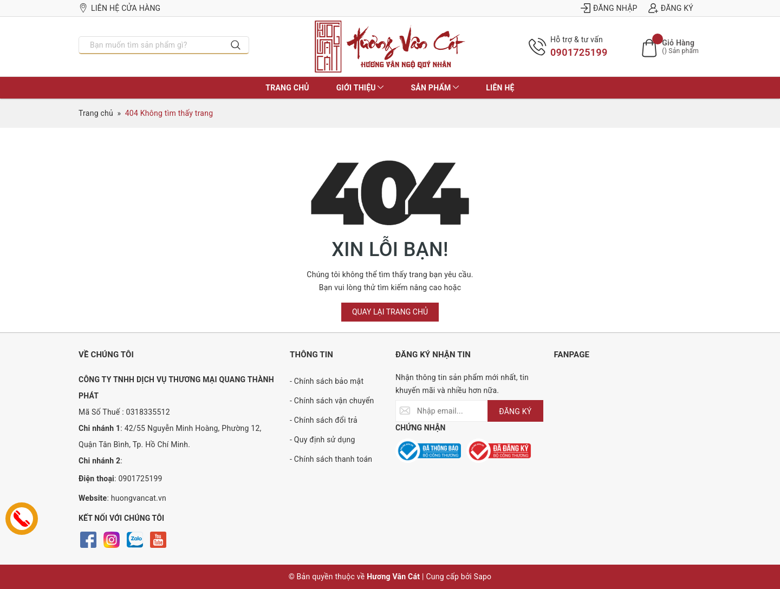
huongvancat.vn (138, 498)
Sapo (483, 576)
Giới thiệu (360, 87)
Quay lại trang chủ (390, 311)
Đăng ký (670, 8)
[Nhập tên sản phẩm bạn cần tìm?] (151, 45)
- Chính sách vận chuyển (332, 400)
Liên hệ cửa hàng (119, 8)
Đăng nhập (609, 8)
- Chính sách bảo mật (326, 381)
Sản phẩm (435, 87)
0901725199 (578, 52)
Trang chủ (287, 87)
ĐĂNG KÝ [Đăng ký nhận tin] (515, 411)
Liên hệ (500, 87)
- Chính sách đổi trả (324, 420)
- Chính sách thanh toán (331, 459)
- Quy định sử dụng (322, 439)
